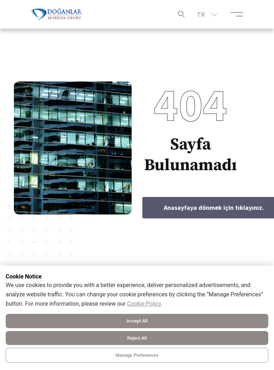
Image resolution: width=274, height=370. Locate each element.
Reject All (137, 338)
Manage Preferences (137, 355)
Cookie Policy (144, 303)
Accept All (136, 321)
